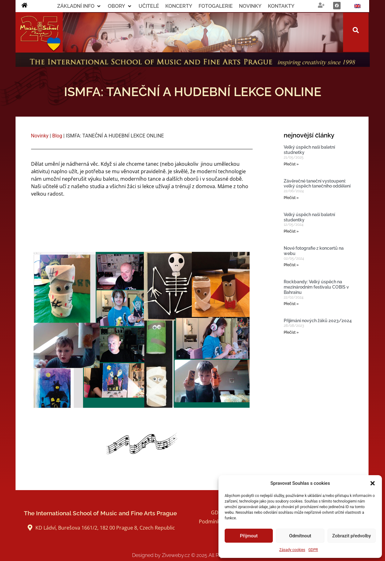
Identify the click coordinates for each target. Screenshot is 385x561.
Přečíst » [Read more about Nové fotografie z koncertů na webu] (291, 265)
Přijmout (249, 536)
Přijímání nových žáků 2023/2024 (318, 320)
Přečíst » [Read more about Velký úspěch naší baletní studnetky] (291, 164)
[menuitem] (357, 6)
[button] (372, 483)
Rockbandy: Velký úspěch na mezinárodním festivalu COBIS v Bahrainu (316, 287)
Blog (57, 136)
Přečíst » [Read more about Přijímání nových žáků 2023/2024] (291, 332)
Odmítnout (300, 536)
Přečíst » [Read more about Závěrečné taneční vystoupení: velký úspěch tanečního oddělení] (291, 198)
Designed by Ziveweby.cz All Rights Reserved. (192, 555)
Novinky (40, 136)
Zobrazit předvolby (351, 536)
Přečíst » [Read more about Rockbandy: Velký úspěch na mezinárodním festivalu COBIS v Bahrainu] (291, 304)
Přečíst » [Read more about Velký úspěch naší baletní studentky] (291, 231)
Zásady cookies (292, 550)
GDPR (313, 550)
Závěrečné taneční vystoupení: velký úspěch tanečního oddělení (317, 183)
